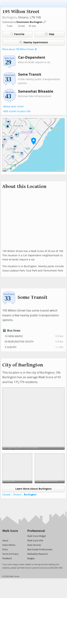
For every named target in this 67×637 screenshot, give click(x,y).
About (5, 540)
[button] (33, 141)
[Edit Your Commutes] (45, 21)
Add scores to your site (17, 111)
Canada (6, 494)
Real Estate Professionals (39, 549)
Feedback (7, 558)
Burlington (9, 17)
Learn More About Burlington (33, 488)
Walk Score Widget (36, 536)
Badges (31, 558)
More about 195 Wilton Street (18, 49)
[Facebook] (10, 536)
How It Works (8, 545)
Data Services (34, 545)
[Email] (15, 536)
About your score (13, 106)
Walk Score (10, 531)
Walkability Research (37, 554)
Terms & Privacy (10, 554)
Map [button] (49, 34)
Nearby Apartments (33, 42)
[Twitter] (4, 536)
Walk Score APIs (35, 540)
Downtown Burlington (29, 22)
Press (5, 549)
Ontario (17, 494)
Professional (36, 531)
